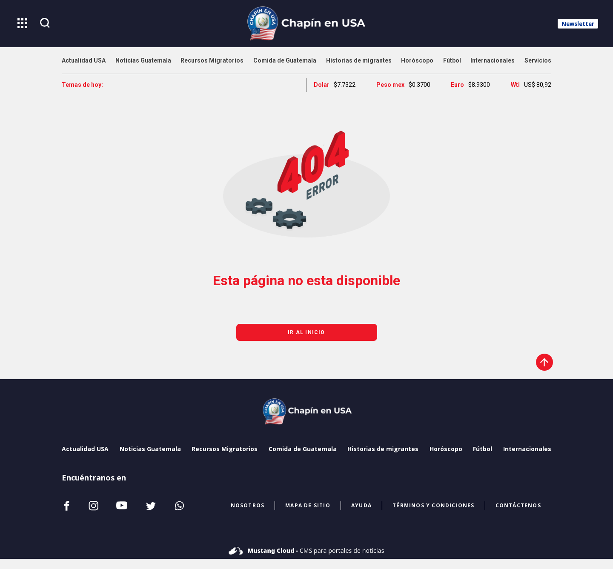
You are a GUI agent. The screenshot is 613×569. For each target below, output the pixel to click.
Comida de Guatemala (303, 449)
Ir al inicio (306, 332)
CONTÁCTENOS (518, 505)
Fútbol (482, 449)
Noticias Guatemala (150, 449)
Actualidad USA (85, 449)
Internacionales (527, 449)
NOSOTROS (248, 505)
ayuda (361, 505)
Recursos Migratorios (225, 449)
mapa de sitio (307, 505)
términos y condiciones (433, 505)
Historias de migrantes (382, 449)
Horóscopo (446, 449)
